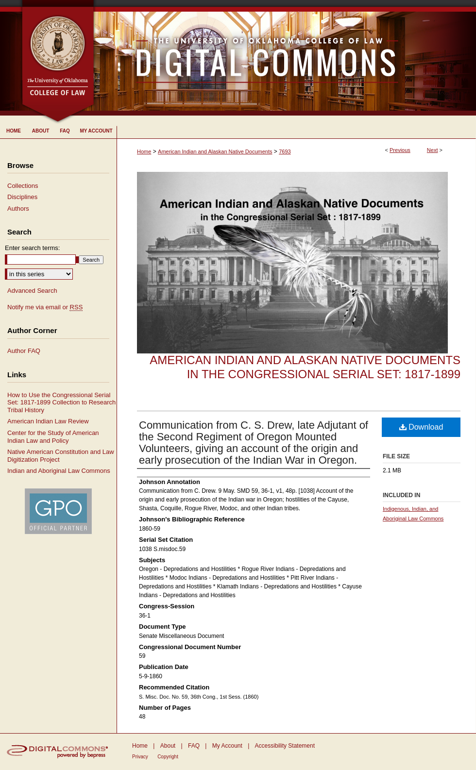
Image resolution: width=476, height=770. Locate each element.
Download (421, 427)
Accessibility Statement (285, 745)
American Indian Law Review (48, 421)
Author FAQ (23, 350)
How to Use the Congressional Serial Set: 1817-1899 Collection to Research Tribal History (61, 402)
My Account (227, 745)
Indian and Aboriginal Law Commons (58, 470)
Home (144, 151)
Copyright (167, 756)
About (167, 745)
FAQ (194, 745)
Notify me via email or (45, 307)
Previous (400, 150)
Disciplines (22, 197)
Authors (18, 208)
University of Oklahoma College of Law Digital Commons (285, 58)
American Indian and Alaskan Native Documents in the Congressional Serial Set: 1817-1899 (305, 367)
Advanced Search (32, 290)
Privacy (140, 756)
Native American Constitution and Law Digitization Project (60, 455)
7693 (284, 151)
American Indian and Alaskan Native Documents (215, 151)
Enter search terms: (32, 247)
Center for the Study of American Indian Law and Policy (53, 436)
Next (432, 150)
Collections (22, 185)
